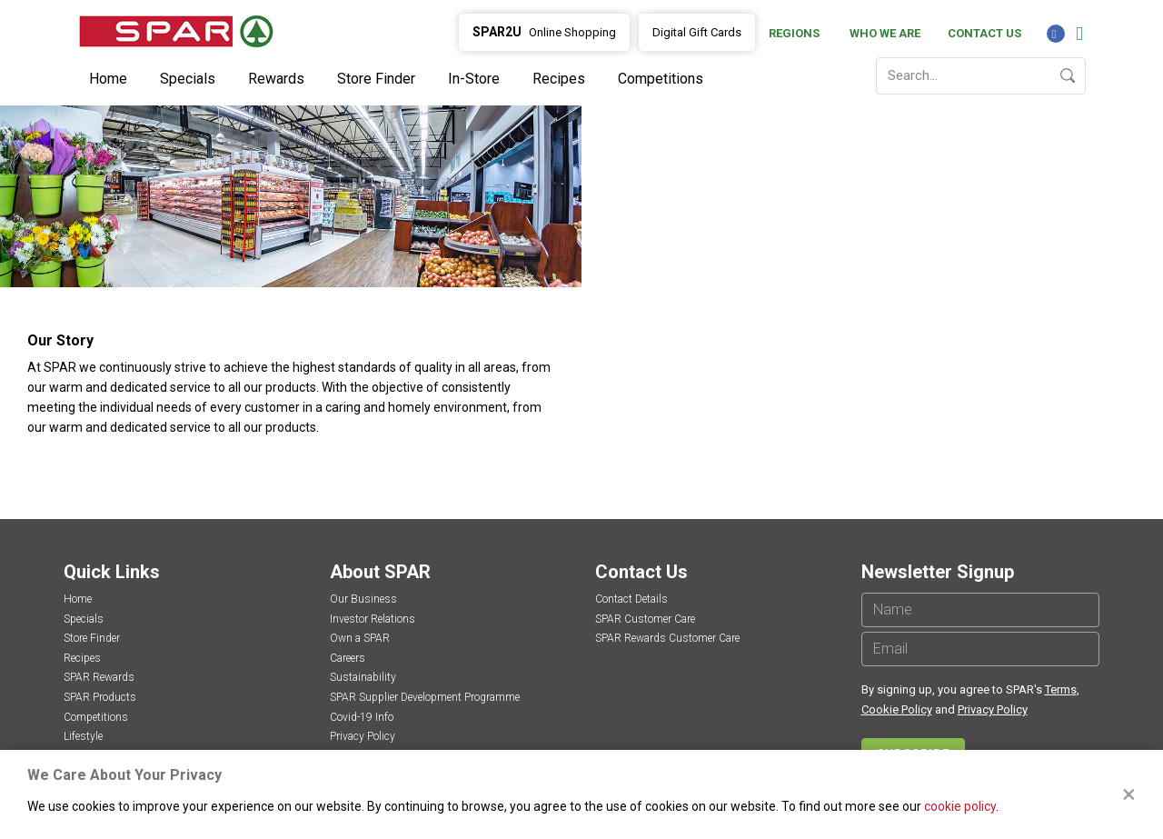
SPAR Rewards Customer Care (667, 638)
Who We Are (885, 33)
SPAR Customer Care (645, 619)
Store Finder (376, 78)
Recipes (558, 78)
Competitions (660, 78)
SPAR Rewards (99, 677)
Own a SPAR (360, 638)
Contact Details (631, 599)
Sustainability (363, 677)
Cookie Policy (896, 709)
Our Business (363, 599)
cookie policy (960, 806)
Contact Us (984, 33)
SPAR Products (100, 697)
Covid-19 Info (361, 717)
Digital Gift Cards (696, 32)
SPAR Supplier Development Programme (425, 697)
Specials (187, 78)
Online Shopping (544, 32)
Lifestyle (83, 736)
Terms (1061, 689)
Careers (347, 658)
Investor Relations (372, 619)
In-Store (474, 78)
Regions (794, 33)
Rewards (276, 78)
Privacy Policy (362, 736)
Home (108, 78)
